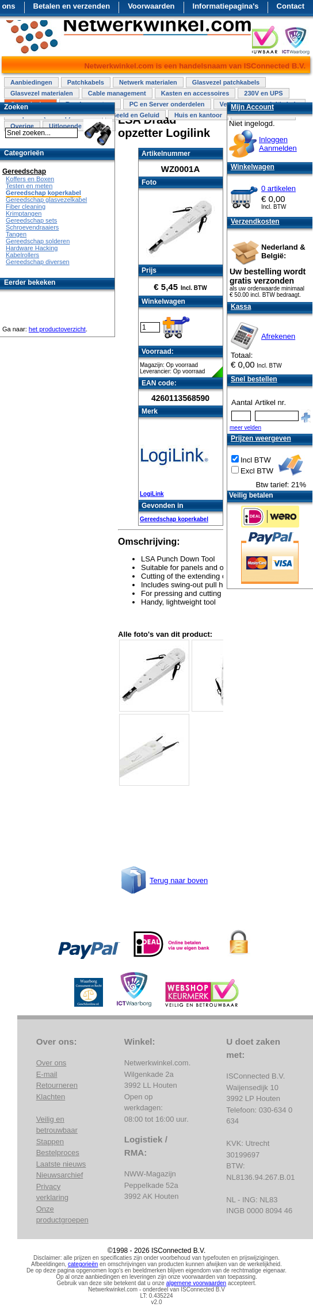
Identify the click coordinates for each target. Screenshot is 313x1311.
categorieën (83, 1264)
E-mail (47, 1074)
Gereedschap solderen (38, 241)
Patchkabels (85, 82)
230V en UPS (263, 93)
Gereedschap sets (31, 220)
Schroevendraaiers (32, 227)
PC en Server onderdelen (167, 104)
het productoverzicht (57, 329)
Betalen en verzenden (71, 6)
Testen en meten (29, 185)
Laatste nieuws (61, 1164)
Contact (290, 6)
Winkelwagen (252, 167)
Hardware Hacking (32, 247)
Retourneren (57, 1085)
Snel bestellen (254, 379)
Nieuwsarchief (59, 1175)
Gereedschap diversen (38, 261)
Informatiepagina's (226, 6)
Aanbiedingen (31, 82)
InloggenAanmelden (278, 143)
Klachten (51, 1096)
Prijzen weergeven (261, 438)
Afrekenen (278, 336)
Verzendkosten (255, 221)
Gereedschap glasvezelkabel (46, 199)
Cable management (117, 93)
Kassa (241, 307)
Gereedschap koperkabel (174, 519)
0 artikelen (278, 188)
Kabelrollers (22, 254)
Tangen (16, 234)
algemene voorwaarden (196, 1283)
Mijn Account (252, 107)
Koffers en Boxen (30, 178)
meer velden (245, 428)
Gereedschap (24, 171)
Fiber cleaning (25, 206)
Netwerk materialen (148, 82)
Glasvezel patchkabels (225, 82)
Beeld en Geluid (135, 115)
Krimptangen (23, 213)
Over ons (51, 1062)
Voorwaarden (151, 6)
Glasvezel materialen (41, 93)
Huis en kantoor (198, 115)
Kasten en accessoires (195, 93)
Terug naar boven (179, 880)
